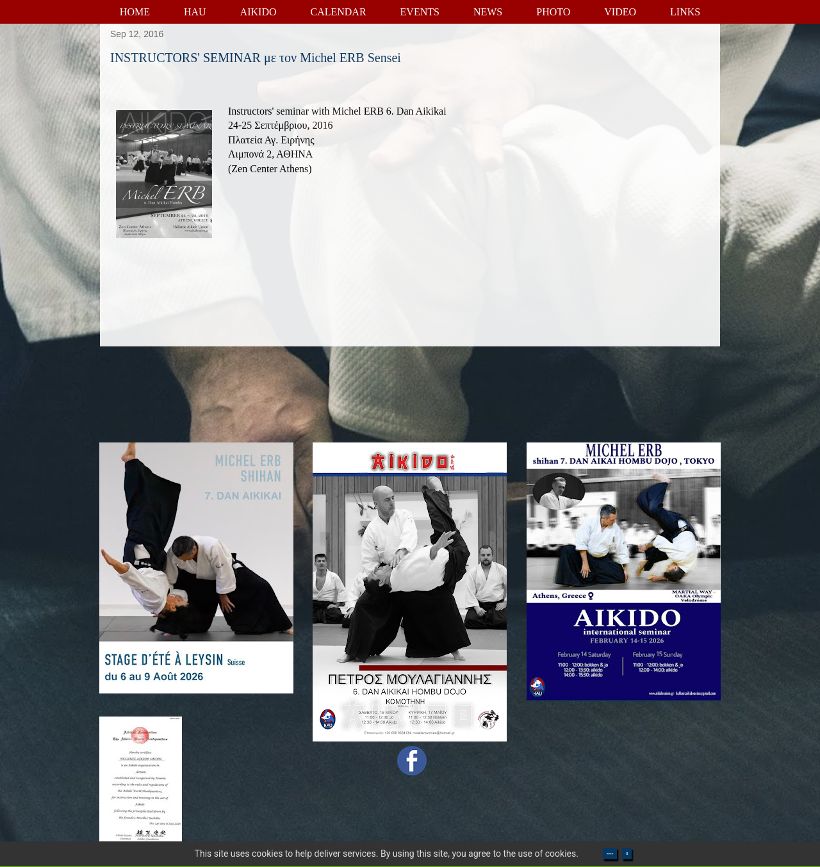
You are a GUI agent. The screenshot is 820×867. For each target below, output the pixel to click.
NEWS (487, 11)
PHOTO (553, 11)
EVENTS (419, 11)
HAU (195, 11)
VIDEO (620, 11)
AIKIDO (258, 11)
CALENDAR (338, 11)
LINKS (685, 11)
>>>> (610, 853)
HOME (135, 11)
